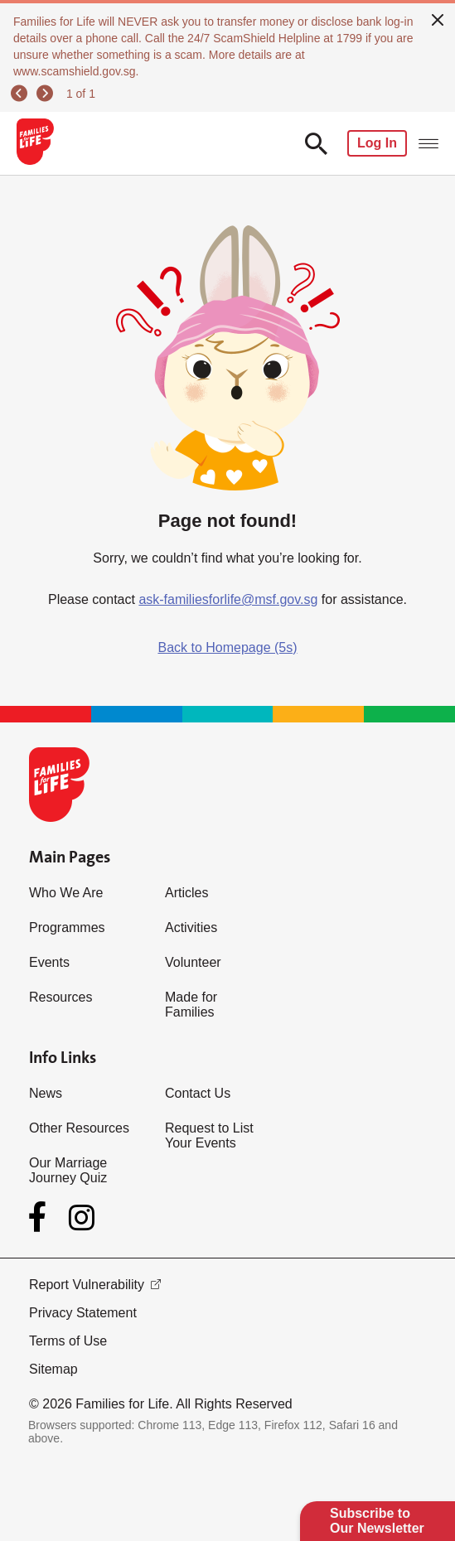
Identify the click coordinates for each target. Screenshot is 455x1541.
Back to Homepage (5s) (227, 647)
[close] (437, 18)
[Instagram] (81, 1217)
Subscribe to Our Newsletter (377, 1520)
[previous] (21, 93)
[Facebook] (40, 1217)
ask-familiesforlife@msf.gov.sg (227, 599)
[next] (47, 93)
